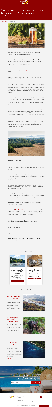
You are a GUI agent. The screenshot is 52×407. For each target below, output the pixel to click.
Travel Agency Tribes (32, 405)
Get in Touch (36, 382)
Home (3, 21)
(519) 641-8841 (21, 400)
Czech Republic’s (26, 70)
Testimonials (32, 401)
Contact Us (32, 398)
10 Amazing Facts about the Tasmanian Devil (13, 320)
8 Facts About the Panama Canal (13, 297)
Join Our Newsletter (43, 405)
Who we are (32, 396)
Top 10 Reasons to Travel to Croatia (13, 344)
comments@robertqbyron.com (23, 403)
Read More (9, 311)
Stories (6, 21)
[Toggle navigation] (49, 3)
